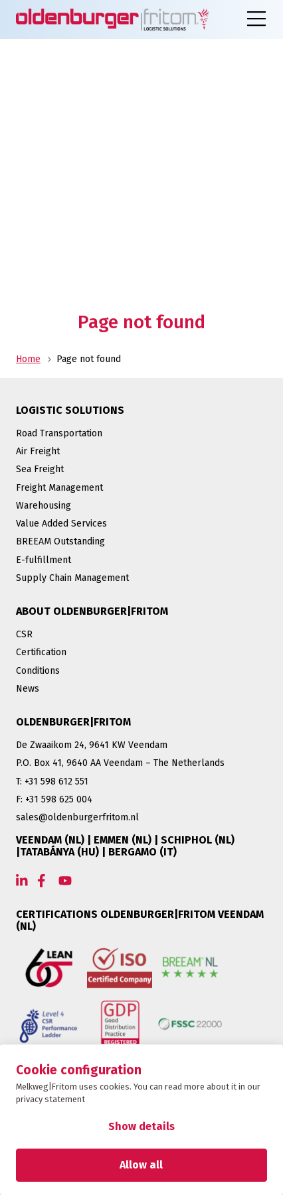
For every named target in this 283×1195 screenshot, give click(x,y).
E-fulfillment (43, 560)
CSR (24, 634)
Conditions (38, 670)
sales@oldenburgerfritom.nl (77, 817)
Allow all (141, 1165)
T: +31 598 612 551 (52, 781)
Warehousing (43, 505)
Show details (141, 1126)
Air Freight (38, 451)
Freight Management (59, 487)
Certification (41, 652)
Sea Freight (40, 469)
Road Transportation (59, 433)
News (27, 688)
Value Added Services (61, 523)
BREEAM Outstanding (60, 541)
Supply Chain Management (72, 578)
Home (28, 359)
